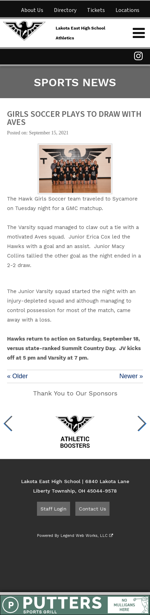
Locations (127, 10)
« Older (17, 376)
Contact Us (92, 509)
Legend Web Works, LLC (87, 535)
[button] (8, 423)
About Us (32, 10)
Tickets (96, 10)
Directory (65, 10)
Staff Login (53, 509)
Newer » (131, 376)
